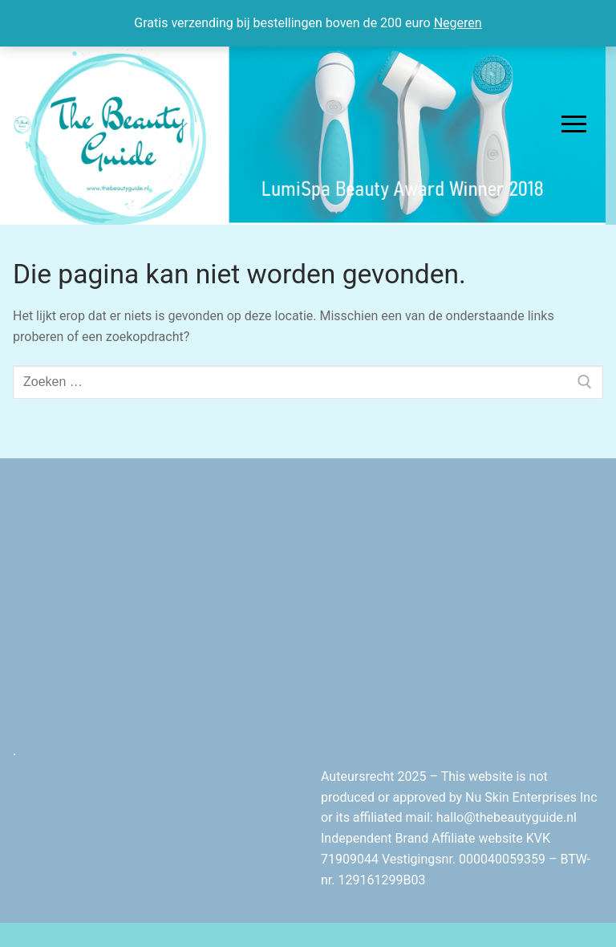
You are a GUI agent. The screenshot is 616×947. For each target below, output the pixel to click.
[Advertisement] (462, 602)
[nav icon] (574, 124)
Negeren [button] (458, 22)
